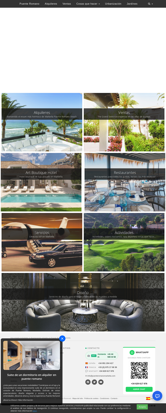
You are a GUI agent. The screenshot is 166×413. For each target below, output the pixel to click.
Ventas (66, 3)
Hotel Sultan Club (54, 367)
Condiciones (105, 398)
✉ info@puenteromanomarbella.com (100, 376)
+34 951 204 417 (105, 363)
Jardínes (132, 3)
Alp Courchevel (54, 360)
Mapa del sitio (77, 398)
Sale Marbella (53, 356)
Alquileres (51, 3)
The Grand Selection (56, 353)
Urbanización (113, 3)
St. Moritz (51, 364)
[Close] (62, 338)
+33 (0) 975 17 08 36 (107, 367)
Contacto (114, 398)
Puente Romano (29, 3)
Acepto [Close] (142, 406)
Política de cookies (91, 398)
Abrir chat (139, 389)
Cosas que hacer (88, 3)
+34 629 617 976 (106, 371)
